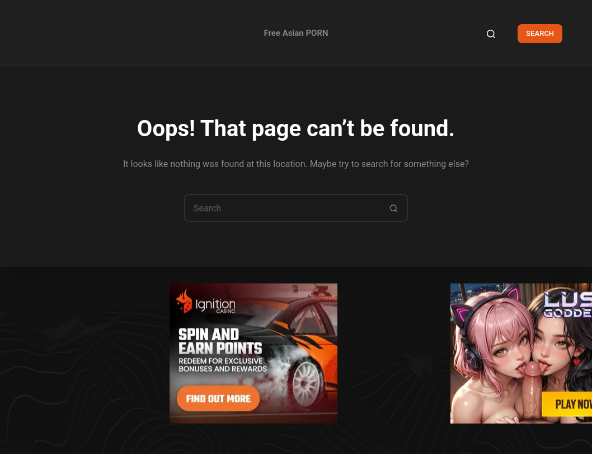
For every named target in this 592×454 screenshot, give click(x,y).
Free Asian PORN (296, 33)
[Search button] (394, 208)
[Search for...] (282, 208)
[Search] (491, 34)
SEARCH (540, 33)
